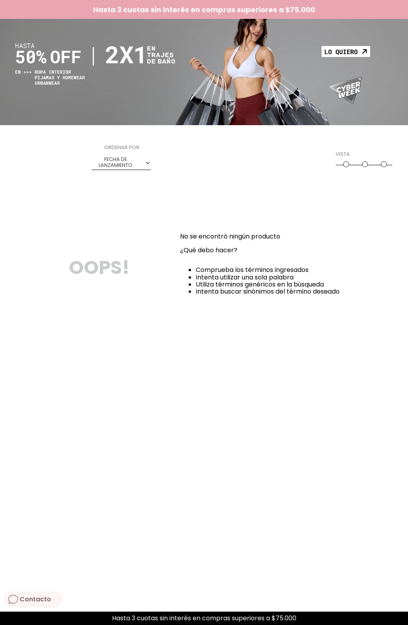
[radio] (345, 161)
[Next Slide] (399, 618)
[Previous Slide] (9, 618)
